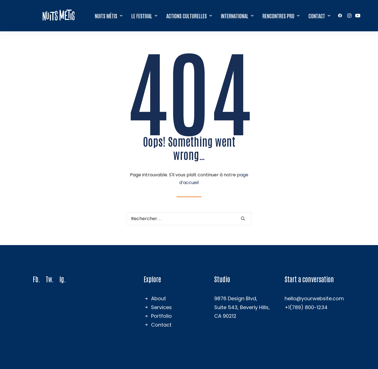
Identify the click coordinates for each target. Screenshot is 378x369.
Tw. (50, 278)
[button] (341, 15)
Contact (320, 15)
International (237, 15)
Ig (61, 278)
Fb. (36, 278)
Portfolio (161, 315)
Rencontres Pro (281, 15)
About (158, 298)
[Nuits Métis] (59, 15)
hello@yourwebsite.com (314, 298)
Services (161, 307)
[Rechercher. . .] (189, 218)
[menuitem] (109, 15)
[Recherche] (189, 218)
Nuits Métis (109, 15)
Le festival (145, 15)
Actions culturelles (189, 15)
